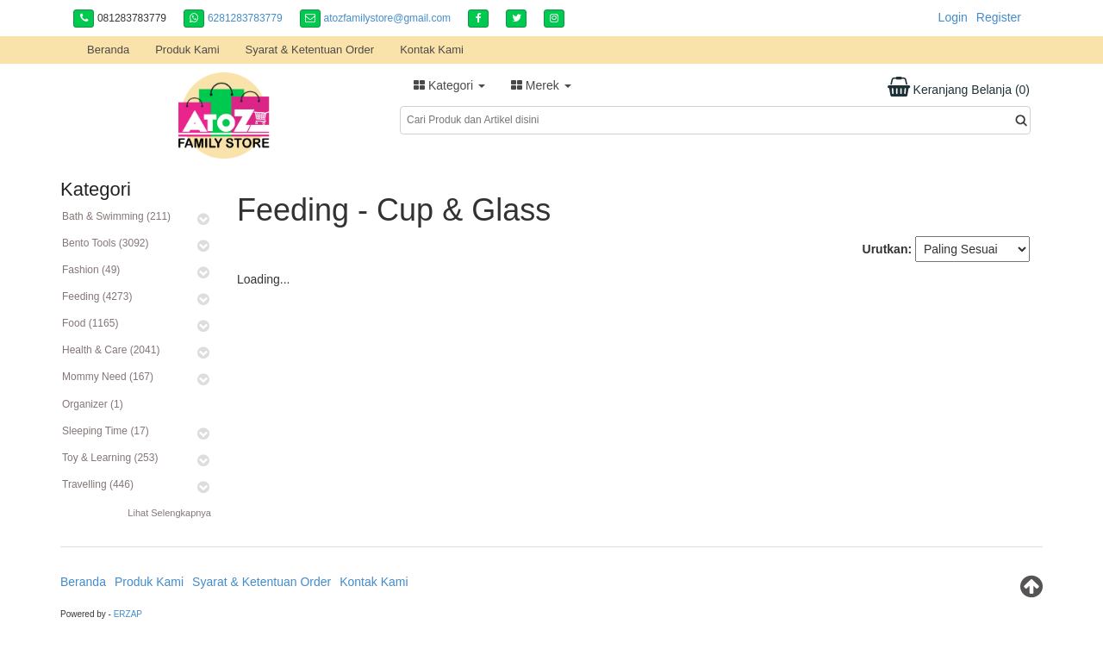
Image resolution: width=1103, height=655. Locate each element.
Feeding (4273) (97, 296)
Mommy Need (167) (107, 377)
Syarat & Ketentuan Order (310, 49)
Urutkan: (888, 249)
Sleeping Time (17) (105, 431)
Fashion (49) (91, 270)
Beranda (108, 49)
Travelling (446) (98, 484)
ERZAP (128, 614)
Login (953, 17)
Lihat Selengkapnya (169, 513)
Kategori (449, 85)
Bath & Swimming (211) (116, 216)
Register (998, 17)
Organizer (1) (92, 404)
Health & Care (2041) (110, 350)
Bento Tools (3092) (105, 243)
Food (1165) (90, 323)
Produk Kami (187, 49)
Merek (541, 85)
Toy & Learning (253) (110, 458)
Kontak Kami (432, 49)
